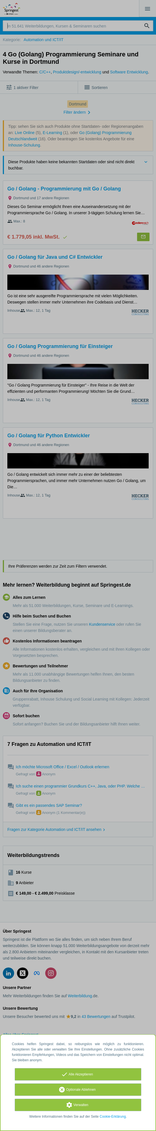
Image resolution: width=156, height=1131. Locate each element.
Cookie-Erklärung (113, 1117)
